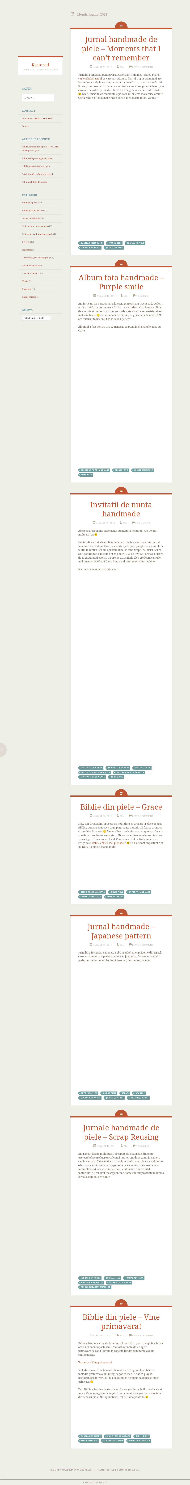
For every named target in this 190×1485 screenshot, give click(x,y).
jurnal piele (113, 1278)
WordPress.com (129, 1469)
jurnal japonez (115, 1098)
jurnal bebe (115, 243)
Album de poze (29, 202)
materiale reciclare (120, 1282)
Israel (125, 1093)
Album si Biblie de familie (34, 182)
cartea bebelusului (92, 243)
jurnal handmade (91, 247)
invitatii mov (143, 768)
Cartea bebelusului (31, 218)
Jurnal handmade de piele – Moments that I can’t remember (121, 48)
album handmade (143, 470)
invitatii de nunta (91, 768)
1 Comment (142, 295)
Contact (25, 126)
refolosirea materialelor (95, 1287)
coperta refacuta (91, 896)
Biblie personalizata (32, 210)
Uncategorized (29, 297)
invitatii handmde (118, 768)
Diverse (26, 242)
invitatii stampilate (93, 777)
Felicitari (26, 250)
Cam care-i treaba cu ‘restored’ (37, 118)
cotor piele (109, 1093)
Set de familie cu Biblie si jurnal (37, 174)
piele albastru (115, 896)
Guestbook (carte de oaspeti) (36, 257)
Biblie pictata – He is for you (36, 166)
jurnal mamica (114, 247)
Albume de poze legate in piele (37, 158)
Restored (40, 65)
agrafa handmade (91, 1436)
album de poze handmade (95, 470)
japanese (140, 1093)
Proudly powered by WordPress (71, 1469)
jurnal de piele (135, 243)
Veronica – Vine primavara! (95, 1362)
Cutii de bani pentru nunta (35, 226)
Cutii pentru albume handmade (37, 234)
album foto (121, 470)
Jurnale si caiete (29, 273)
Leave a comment (142, 67)
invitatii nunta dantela (130, 772)
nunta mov (116, 777)
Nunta (25, 281)
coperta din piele (113, 1440)
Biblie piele (117, 892)
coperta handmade (139, 892)
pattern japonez (139, 1098)
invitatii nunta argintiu (95, 772)
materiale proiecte (92, 1282)
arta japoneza (89, 1093)
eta (122, 67)
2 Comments (142, 523)
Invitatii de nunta (30, 265)
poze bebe (86, 474)
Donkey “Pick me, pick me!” (109, 843)
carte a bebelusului (90, 78)
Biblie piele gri (89, 1440)
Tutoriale (26, 289)
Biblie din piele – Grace (121, 807)
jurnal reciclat (135, 1278)
